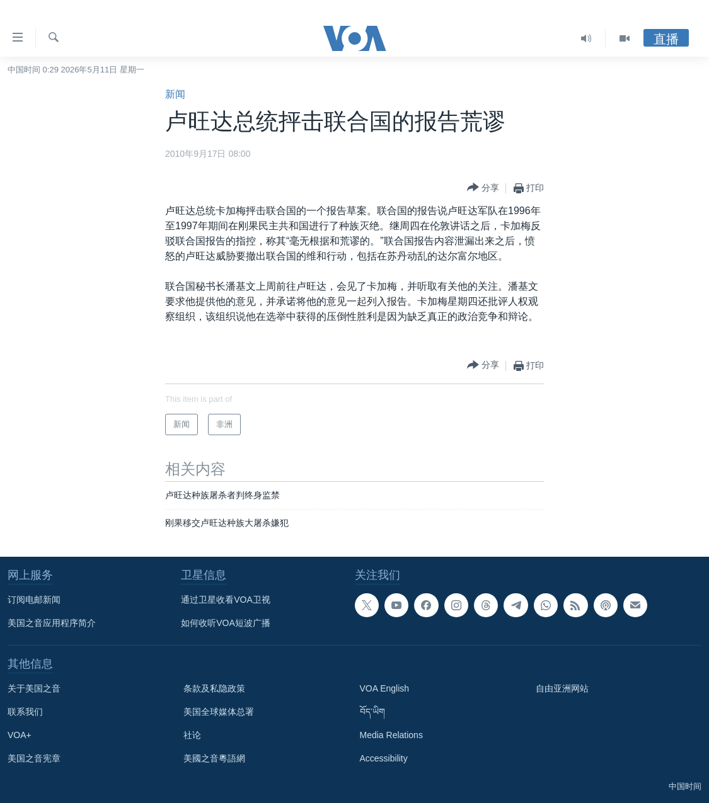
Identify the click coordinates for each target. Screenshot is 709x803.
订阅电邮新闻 (34, 600)
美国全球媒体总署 (218, 712)
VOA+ (20, 735)
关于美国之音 (34, 688)
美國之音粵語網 (214, 758)
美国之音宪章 (34, 758)
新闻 (175, 94)
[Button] (483, 188)
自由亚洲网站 (562, 688)
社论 (192, 735)
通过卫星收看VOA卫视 (225, 600)
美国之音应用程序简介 (52, 623)
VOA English (385, 688)
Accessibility (384, 758)
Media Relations (391, 735)
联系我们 (25, 712)
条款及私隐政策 (214, 688)
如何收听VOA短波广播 (225, 623)
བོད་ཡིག (372, 712)
